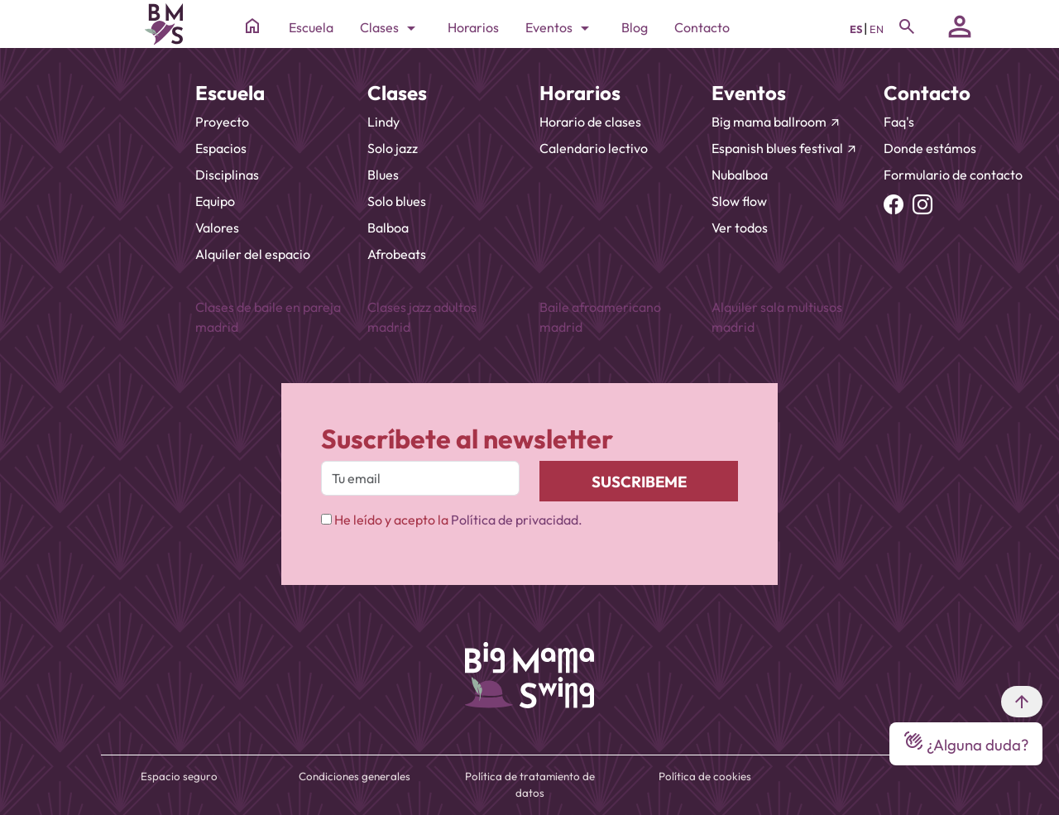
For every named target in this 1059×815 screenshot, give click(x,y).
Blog (634, 27)
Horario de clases (590, 121)
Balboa (388, 227)
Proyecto (222, 121)
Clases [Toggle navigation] (390, 28)
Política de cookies (705, 776)
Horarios (473, 27)
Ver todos (740, 227)
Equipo (215, 201)
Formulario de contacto (953, 174)
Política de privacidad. (516, 519)
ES (857, 29)
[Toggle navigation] (907, 26)
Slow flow (739, 201)
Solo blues (396, 201)
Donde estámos (930, 148)
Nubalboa (740, 174)
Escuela (311, 27)
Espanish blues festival (785, 148)
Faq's (899, 121)
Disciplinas (227, 174)
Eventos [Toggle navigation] (560, 28)
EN (877, 29)
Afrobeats (396, 254)
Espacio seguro (179, 776)
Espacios (221, 148)
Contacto (702, 27)
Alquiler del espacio (252, 254)
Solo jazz (392, 148)
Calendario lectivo (593, 148)
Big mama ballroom (776, 121)
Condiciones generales (354, 776)
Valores (217, 227)
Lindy (383, 121)
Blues (383, 174)
